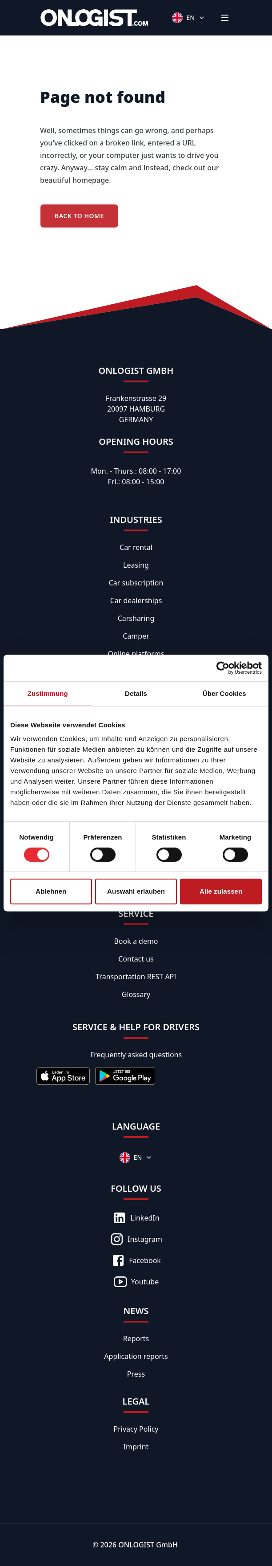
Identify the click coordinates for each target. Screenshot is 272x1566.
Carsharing (136, 618)
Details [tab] (136, 693)
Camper (136, 636)
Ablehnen (51, 891)
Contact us (136, 959)
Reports (136, 1338)
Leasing (136, 565)
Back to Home (79, 216)
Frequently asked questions (136, 1055)
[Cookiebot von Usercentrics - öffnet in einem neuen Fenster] (223, 668)
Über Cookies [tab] (224, 693)
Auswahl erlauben (136, 891)
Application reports (136, 1356)
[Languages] (189, 18)
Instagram (136, 1239)
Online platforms (136, 654)
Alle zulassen (221, 891)
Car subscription (136, 583)
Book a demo (136, 941)
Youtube (136, 1282)
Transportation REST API (136, 976)
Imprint (136, 1447)
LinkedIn (135, 1218)
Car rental (136, 547)
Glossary (136, 994)
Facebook (136, 1260)
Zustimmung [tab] (48, 693)
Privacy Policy (136, 1429)
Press (136, 1374)
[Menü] (224, 17)
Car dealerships (136, 600)
